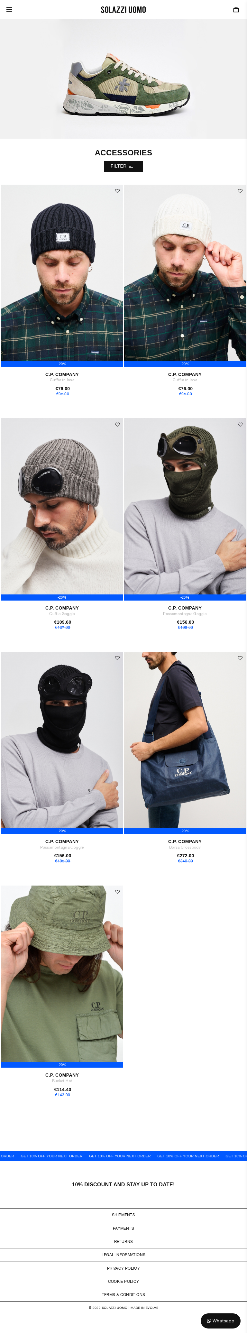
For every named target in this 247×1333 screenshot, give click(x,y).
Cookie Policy (123, 1281)
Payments (123, 1228)
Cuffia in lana (62, 380)
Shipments (123, 1215)
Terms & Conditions (123, 1294)
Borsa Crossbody (185, 847)
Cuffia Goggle (62, 613)
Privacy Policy (123, 1268)
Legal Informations (123, 1255)
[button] (117, 191)
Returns (123, 1241)
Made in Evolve (144, 1308)
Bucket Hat (62, 1081)
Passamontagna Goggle (184, 613)
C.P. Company (62, 374)
